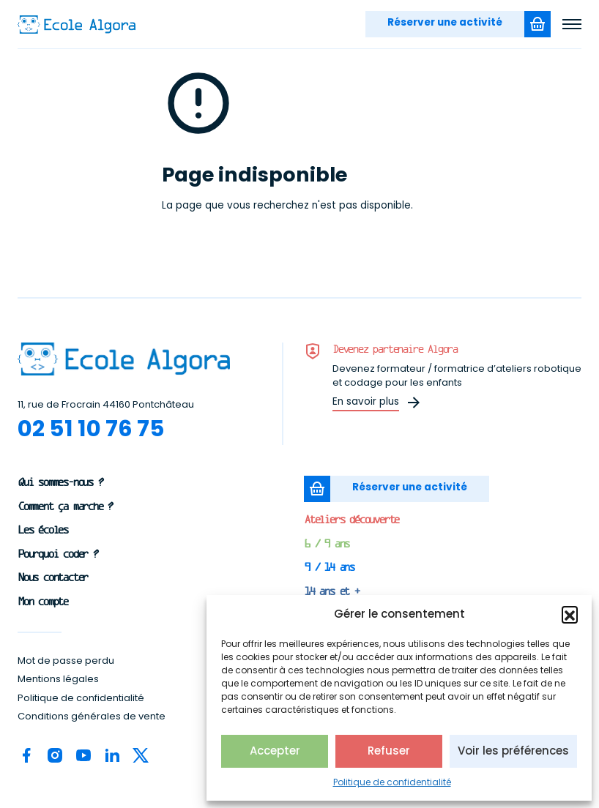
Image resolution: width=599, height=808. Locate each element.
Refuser (389, 750)
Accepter (275, 750)
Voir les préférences (513, 750)
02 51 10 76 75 (91, 428)
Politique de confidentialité (392, 782)
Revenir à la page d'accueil (245, 233)
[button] (569, 614)
